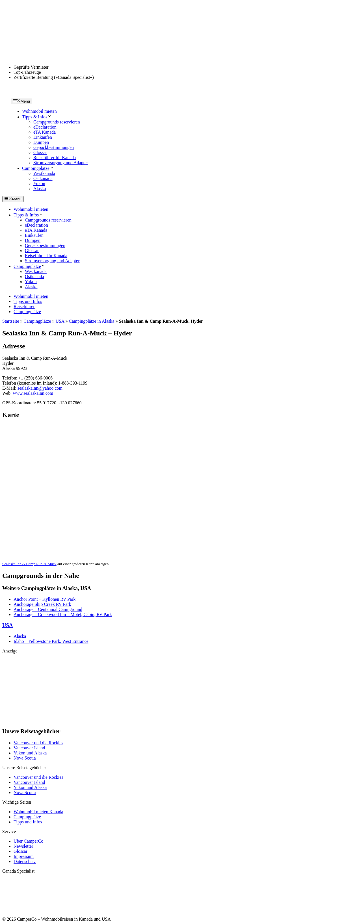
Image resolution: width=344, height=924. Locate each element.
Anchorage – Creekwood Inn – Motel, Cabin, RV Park (63, 614)
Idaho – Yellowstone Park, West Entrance (51, 641)
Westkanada (44, 173)
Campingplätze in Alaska (91, 321)
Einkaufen (42, 137)
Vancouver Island (29, 747)
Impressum (24, 856)
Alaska (39, 188)
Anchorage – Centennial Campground (48, 609)
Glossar (40, 152)
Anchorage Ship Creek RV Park (42, 604)
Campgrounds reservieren (56, 122)
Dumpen (41, 142)
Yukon (39, 183)
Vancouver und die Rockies (38, 742)
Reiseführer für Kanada (54, 157)
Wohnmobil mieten (39, 111)
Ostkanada (43, 178)
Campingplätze (38, 168)
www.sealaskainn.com (33, 393)
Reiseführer (24, 306)
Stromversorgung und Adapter (60, 162)
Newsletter (23, 846)
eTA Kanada (44, 132)
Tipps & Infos (37, 116)
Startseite (10, 321)
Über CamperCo (28, 841)
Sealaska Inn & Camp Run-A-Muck (29, 564)
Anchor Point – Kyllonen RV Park (44, 599)
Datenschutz (25, 861)
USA (59, 321)
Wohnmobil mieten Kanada (38, 811)
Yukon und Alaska (30, 753)
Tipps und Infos (28, 301)
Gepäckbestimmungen (53, 147)
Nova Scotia (25, 758)
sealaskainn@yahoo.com (40, 388)
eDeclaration (45, 127)
